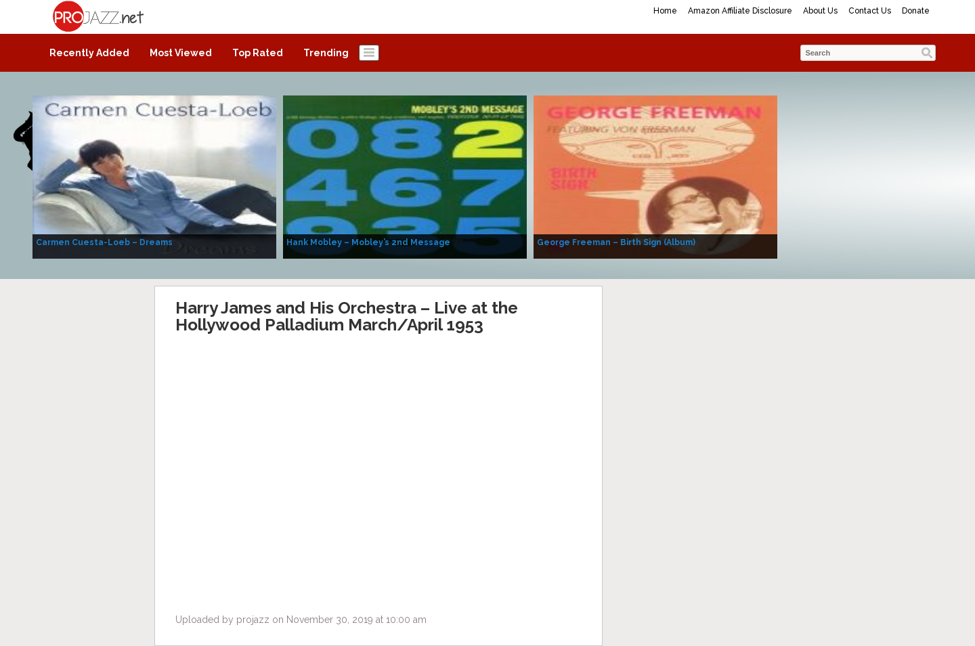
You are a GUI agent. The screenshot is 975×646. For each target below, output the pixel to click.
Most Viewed (181, 52)
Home (665, 11)
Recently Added (89, 52)
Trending (326, 52)
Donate (916, 11)
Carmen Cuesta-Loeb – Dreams (104, 242)
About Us (820, 11)
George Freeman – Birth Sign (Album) (616, 242)
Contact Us (869, 11)
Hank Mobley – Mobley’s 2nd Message (368, 242)
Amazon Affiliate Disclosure (740, 11)
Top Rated (257, 52)
